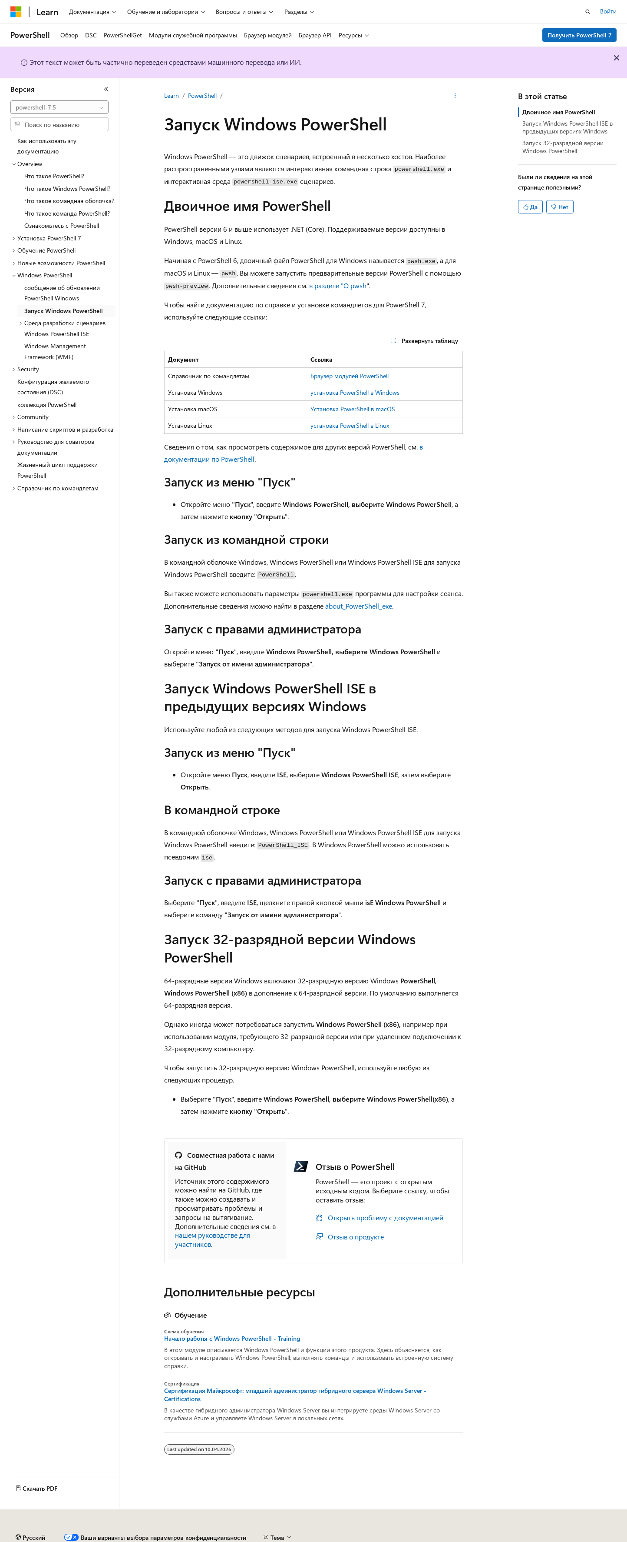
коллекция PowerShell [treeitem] (46, 404)
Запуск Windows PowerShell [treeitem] (63, 310)
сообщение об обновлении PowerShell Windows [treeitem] (62, 293)
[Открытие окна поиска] (588, 12)
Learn (171, 95)
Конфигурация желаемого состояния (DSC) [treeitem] (53, 386)
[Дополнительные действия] (455, 96)
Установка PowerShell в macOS (352, 409)
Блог (163, 1537)
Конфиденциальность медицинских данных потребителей (410, 1537)
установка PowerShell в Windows (354, 392)
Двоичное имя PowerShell (558, 112)
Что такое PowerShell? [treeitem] (54, 176)
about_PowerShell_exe (358, 605)
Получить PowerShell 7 (580, 35)
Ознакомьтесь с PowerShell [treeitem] (61, 225)
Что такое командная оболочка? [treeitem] (69, 200)
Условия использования (541, 1537)
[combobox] (59, 107)
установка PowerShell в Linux (349, 425)
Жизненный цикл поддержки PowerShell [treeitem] (57, 470)
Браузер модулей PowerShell (349, 376)
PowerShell (202, 95)
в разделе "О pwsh (337, 285)
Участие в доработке (215, 1537)
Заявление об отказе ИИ (44, 1537)
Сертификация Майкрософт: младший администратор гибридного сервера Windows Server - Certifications (295, 1394)
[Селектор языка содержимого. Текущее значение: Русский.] (30, 1517)
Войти (608, 11)
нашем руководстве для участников (212, 1239)
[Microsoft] (16, 11)
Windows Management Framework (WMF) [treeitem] (55, 351)
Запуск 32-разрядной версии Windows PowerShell (563, 147)
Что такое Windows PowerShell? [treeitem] (67, 188)
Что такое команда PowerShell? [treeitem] (67, 213)
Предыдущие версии (117, 1537)
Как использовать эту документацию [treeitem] (46, 146)
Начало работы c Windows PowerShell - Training (232, 1338)
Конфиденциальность (284, 1537)
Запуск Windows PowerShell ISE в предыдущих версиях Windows (567, 127)
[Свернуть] (106, 89)
